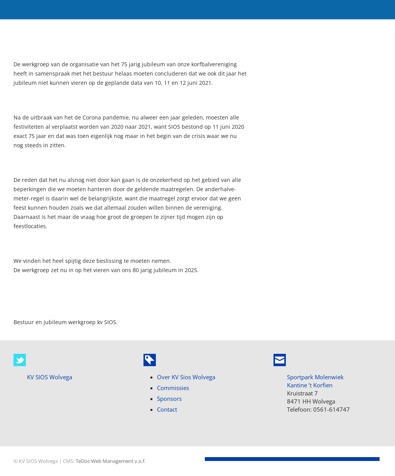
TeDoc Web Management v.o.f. (110, 461)
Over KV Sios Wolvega (186, 377)
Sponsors (169, 398)
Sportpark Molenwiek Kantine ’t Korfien (315, 381)
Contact (167, 409)
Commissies (173, 388)
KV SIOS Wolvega (49, 377)
